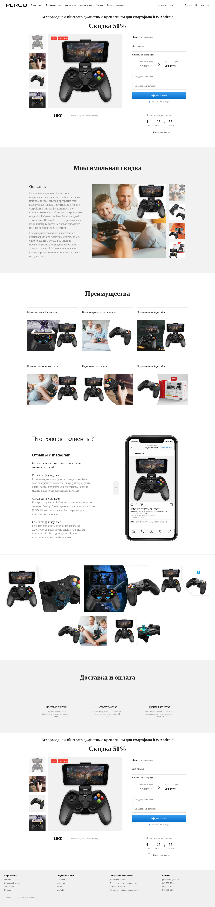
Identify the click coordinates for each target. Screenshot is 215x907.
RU (196, 5)
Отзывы (188, 5)
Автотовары (70, 5)
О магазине (9, 886)
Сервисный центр (12, 883)
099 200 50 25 (168, 886)
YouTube (60, 890)
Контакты (162, 5)
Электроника (36, 5)
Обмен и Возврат (117, 886)
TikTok (59, 886)
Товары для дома (54, 5)
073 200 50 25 (168, 890)
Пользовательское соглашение (123, 883)
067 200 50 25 (168, 883)
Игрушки (99, 5)
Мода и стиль (86, 5)
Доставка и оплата (118, 880)
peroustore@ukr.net (170, 880)
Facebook (61, 880)
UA (202, 5)
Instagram (61, 883)
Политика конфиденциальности (124, 890)
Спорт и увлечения (115, 5)
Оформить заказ (159, 95)
